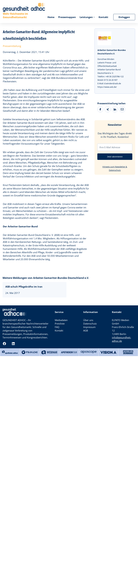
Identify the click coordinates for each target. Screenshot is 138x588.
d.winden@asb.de (112, 83)
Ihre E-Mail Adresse (109, 147)
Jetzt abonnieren (115, 156)
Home (50, 17)
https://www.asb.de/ (107, 86)
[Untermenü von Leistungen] (94, 17)
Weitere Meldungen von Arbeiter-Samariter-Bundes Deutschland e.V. (46, 278)
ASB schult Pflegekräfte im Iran (23, 286)
